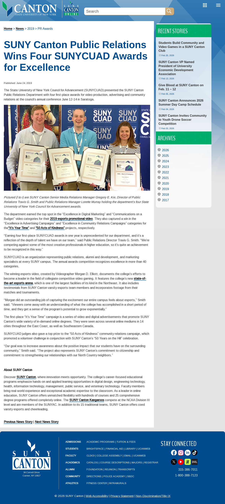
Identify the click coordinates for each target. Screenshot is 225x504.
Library (130, 448)
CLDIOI (91, 455)
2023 (165, 166)
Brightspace (95, 448)
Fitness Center (97, 483)
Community (72, 476)
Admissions (73, 441)
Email (127, 455)
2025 (165, 155)
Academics (72, 462)
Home (8, 28)
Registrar (151, 462)
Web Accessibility (97, 495)
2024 (165, 161)
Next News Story (46, 422)
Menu (218, 5)
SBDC (130, 476)
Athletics (71, 483)
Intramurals (117, 483)
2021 (165, 178)
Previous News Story (18, 422)
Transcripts (126, 469)
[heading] (31, 9)
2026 (165, 150)
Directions (94, 476)
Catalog (92, 462)
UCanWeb (144, 448)
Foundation (95, 469)
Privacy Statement (122, 495)
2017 (165, 200)
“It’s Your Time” (18, 228)
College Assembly (109, 455)
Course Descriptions (115, 462)
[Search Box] (125, 11)
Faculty (70, 455)
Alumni (69, 469)
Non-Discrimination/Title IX (153, 495)
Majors (137, 462)
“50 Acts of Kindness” (50, 228)
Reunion (110, 469)
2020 (165, 183)
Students (71, 448)
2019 (165, 189)
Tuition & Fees (126, 441)
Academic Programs (101, 441)
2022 (165, 172)
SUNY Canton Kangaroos (86, 400)
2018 (165, 194)
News (20, 28)
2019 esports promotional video (71, 218)
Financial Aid (114, 448)
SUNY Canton (26, 377)
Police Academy (114, 476)
